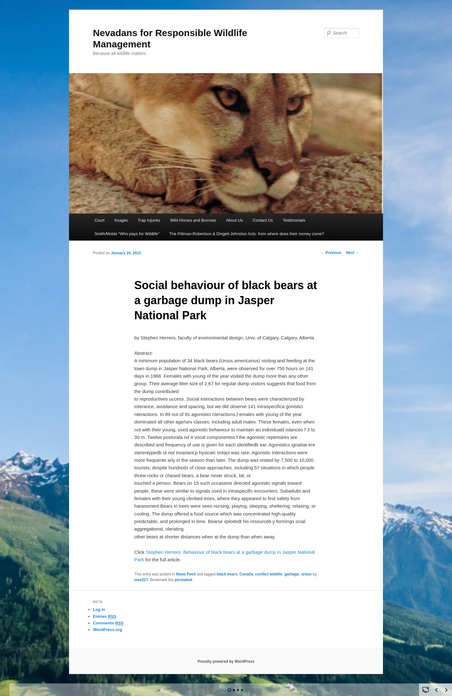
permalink (183, 580)
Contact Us (263, 220)
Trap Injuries (149, 220)
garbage (291, 574)
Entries (104, 616)
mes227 (141, 580)
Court (99, 220)
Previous (331, 253)
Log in (99, 609)
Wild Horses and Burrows (193, 220)
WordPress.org (107, 629)
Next (352, 253)
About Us (234, 220)
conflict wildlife (268, 574)
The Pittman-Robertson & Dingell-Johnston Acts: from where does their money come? (246, 233)
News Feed (186, 574)
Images (121, 220)
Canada (246, 574)
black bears (227, 574)
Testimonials (294, 220)
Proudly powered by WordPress (225, 661)
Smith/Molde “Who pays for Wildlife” (126, 233)
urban (306, 574)
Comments (108, 623)
